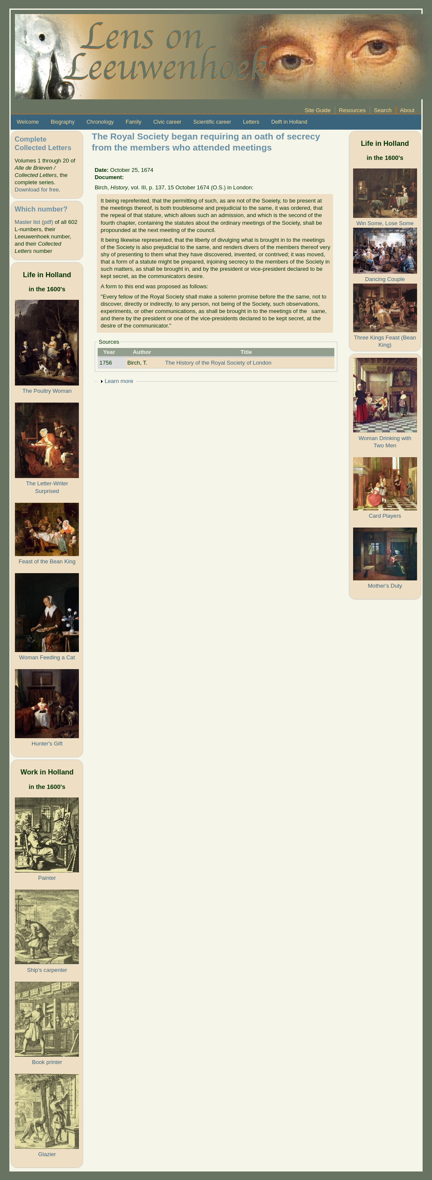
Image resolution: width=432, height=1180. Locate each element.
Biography (63, 122)
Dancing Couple (385, 279)
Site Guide (317, 110)
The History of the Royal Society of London (218, 363)
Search (383, 110)
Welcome (28, 122)
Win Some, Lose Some (385, 223)
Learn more (118, 381)
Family (134, 122)
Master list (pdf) (33, 222)
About (407, 110)
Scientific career (212, 122)
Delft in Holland (289, 122)
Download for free (36, 189)
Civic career (167, 122)
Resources (352, 110)
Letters (251, 122)
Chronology (100, 122)
